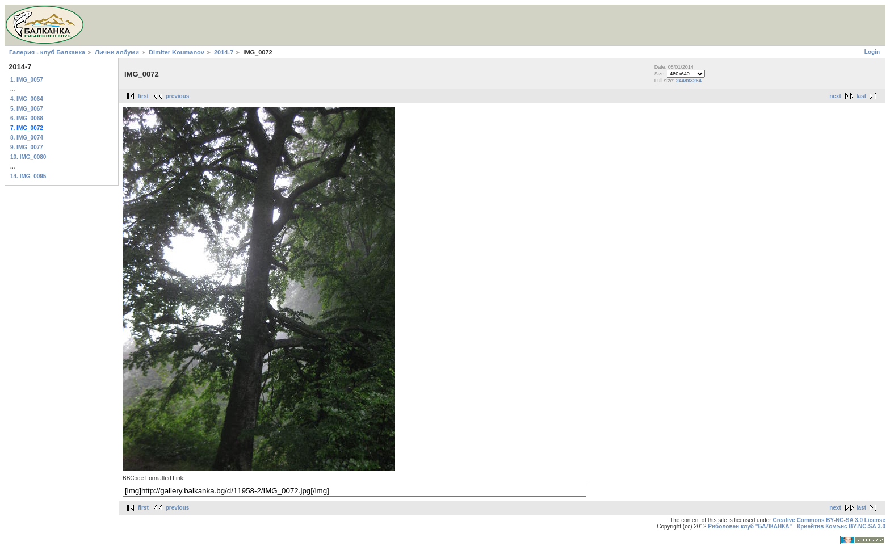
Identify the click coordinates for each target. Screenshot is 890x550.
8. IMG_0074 (26, 138)
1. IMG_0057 (26, 80)
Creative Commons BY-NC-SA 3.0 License (829, 520)
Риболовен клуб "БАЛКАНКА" (750, 526)
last (861, 96)
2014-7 (223, 52)
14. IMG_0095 (28, 176)
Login (872, 52)
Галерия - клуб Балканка (47, 52)
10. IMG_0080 (28, 157)
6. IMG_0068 (26, 118)
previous (178, 96)
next (835, 96)
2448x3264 (689, 80)
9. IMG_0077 (26, 147)
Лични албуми (117, 52)
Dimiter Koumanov (176, 52)
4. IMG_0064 (26, 99)
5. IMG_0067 (26, 109)
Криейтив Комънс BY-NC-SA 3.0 (841, 526)
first (143, 96)
